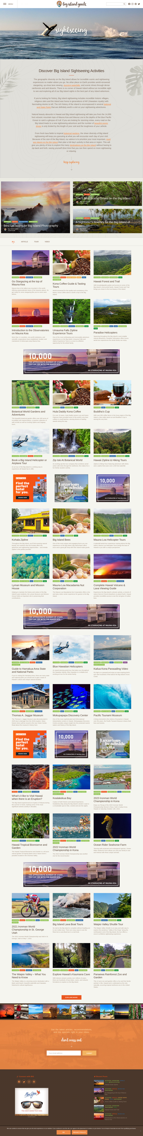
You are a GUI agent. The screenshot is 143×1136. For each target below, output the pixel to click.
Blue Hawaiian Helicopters (68, 666)
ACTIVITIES (7, 221)
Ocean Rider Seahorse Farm (110, 844)
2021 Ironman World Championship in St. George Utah (28, 929)
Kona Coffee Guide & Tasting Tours (116, 1101)
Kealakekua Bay (62, 798)
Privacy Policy (79, 1132)
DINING (79, 277)
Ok (63, 1132)
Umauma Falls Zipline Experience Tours (65, 332)
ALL (13, 242)
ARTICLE (14, 221)
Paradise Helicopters (105, 332)
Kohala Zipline (20, 539)
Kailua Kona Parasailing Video (111, 668)
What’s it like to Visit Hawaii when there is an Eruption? (27, 797)
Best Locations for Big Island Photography (31, 225)
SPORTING (97, 794)
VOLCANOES (120, 581)
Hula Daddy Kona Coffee (67, 411)
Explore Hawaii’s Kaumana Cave (71, 974)
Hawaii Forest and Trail (107, 281)
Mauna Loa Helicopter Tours (110, 539)
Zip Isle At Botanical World (67, 460)
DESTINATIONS (23, 221)
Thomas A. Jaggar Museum (27, 715)
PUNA (20, 791)
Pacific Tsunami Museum (108, 715)
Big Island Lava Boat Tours (68, 924)
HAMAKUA (71, 326)
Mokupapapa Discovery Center (70, 715)
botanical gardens (71, 133)
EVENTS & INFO (112, 791)
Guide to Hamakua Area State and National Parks (29, 670)
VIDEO (47, 242)
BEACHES (69, 791)
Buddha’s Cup (102, 411)
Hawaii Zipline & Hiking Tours (110, 460)
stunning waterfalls (72, 85)
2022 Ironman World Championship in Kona (66, 849)
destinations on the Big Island (83, 145)
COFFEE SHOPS (71, 277)
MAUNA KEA (29, 277)
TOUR (36, 242)
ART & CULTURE (24, 581)
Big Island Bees (62, 539)
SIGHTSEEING (33, 221)
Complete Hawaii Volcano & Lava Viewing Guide (109, 587)
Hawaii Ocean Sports (111, 1084)
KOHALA (30, 535)
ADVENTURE (105, 277)
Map (24, 4)
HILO (111, 326)
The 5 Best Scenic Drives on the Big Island (103, 198)
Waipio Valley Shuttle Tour (108, 924)
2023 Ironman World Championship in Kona (106, 800)
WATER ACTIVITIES (99, 664)
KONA (84, 277)
